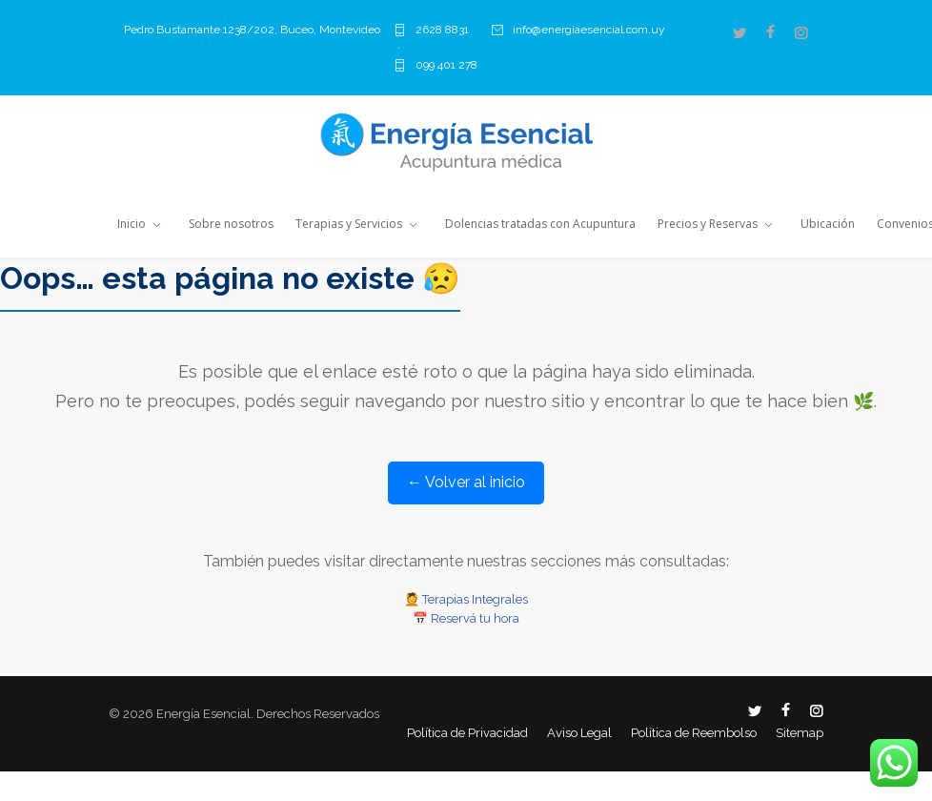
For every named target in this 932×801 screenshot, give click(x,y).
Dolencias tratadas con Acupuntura (540, 224)
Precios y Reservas (708, 224)
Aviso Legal (579, 733)
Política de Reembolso (694, 733)
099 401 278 (446, 65)
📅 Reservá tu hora (466, 618)
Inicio (131, 224)
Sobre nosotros (231, 224)
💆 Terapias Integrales (466, 599)
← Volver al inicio (466, 482)
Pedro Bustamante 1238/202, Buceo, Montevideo (252, 29)
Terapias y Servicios (348, 224)
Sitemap (799, 733)
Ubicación (827, 224)
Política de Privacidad (467, 733)
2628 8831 (442, 29)
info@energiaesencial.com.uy (589, 29)
